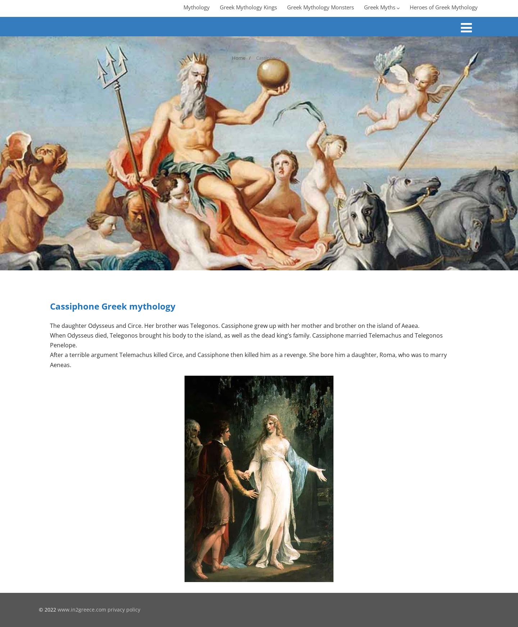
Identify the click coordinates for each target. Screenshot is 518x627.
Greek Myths (382, 7)
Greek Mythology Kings (248, 7)
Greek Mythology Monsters (320, 7)
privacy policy (124, 609)
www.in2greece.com (82, 609)
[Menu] (466, 27)
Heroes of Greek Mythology (444, 7)
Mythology (196, 7)
